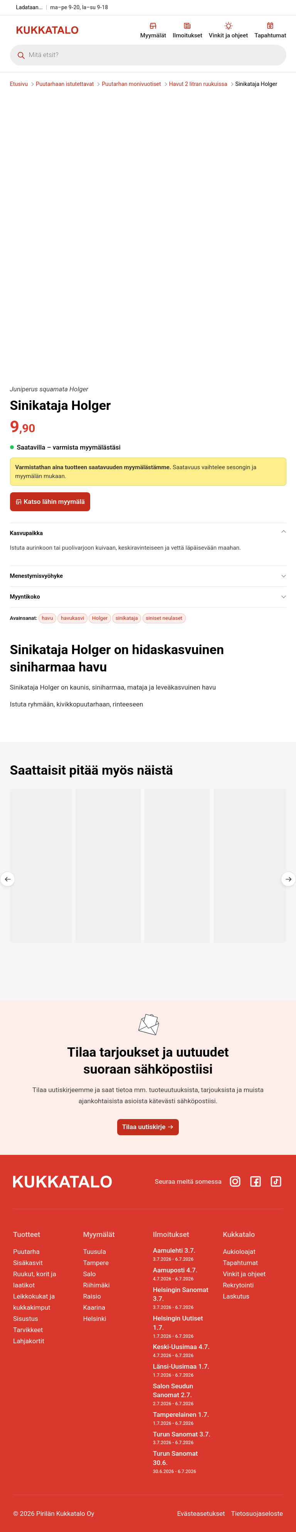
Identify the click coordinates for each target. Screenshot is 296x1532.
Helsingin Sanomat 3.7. (183, 1298)
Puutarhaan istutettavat (65, 84)
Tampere (96, 1263)
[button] (7, 879)
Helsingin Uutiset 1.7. (183, 1326)
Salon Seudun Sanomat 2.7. (183, 1394)
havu (47, 618)
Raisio (92, 1296)
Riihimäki (96, 1285)
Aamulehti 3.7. (183, 1255)
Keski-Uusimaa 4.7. (183, 1351)
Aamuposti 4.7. (183, 1274)
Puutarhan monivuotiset (131, 84)
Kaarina (94, 1307)
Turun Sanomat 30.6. (183, 1462)
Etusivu (19, 84)
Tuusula (94, 1251)
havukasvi (72, 618)
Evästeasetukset (201, 1513)
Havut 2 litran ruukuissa (198, 84)
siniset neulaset (164, 618)
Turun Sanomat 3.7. (183, 1438)
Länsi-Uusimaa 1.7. (183, 1371)
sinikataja (127, 618)
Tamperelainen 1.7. (183, 1419)
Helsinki (94, 1318)
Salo (89, 1274)
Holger (100, 618)
